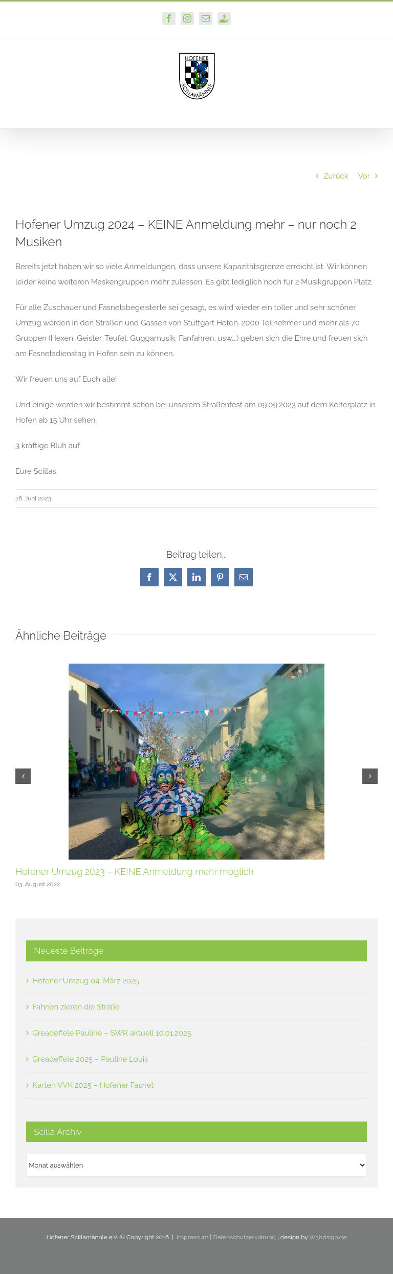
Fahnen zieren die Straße (75, 1007)
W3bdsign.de (327, 1237)
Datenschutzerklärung (244, 1237)
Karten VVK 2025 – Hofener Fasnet (93, 1085)
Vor (364, 176)
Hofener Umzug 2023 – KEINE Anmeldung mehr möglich (134, 871)
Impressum (192, 1237)
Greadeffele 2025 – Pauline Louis (90, 1059)
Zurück (335, 176)
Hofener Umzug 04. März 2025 (85, 980)
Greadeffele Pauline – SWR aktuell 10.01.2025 (111, 1033)
